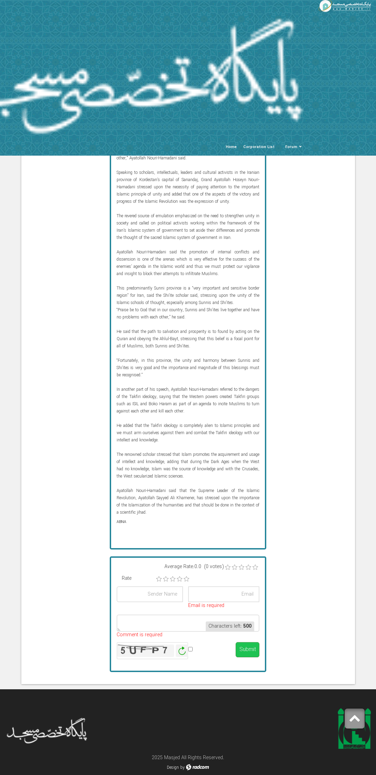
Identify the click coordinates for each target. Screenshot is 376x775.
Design (173, 767)
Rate (126, 578)
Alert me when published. (210, 653)
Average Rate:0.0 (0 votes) (194, 566)
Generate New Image (182, 651)
